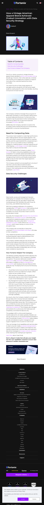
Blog (11, 9)
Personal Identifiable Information (22, 230)
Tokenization (19, 260)
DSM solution (25, 318)
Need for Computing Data (15, 64)
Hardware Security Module (30, 216)
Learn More (16, 170)
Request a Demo (21, 474)
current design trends (20, 146)
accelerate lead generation (28, 326)
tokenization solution (20, 217)
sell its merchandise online (28, 76)
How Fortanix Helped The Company (19, 68)
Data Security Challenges (15, 66)
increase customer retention (28, 331)
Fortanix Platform (22, 372)
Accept (23, 499)
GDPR (16, 208)
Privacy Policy (21, 491)
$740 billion (15, 122)
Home (7, 9)
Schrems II (24, 208)
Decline (34, 499)
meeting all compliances (13, 307)
